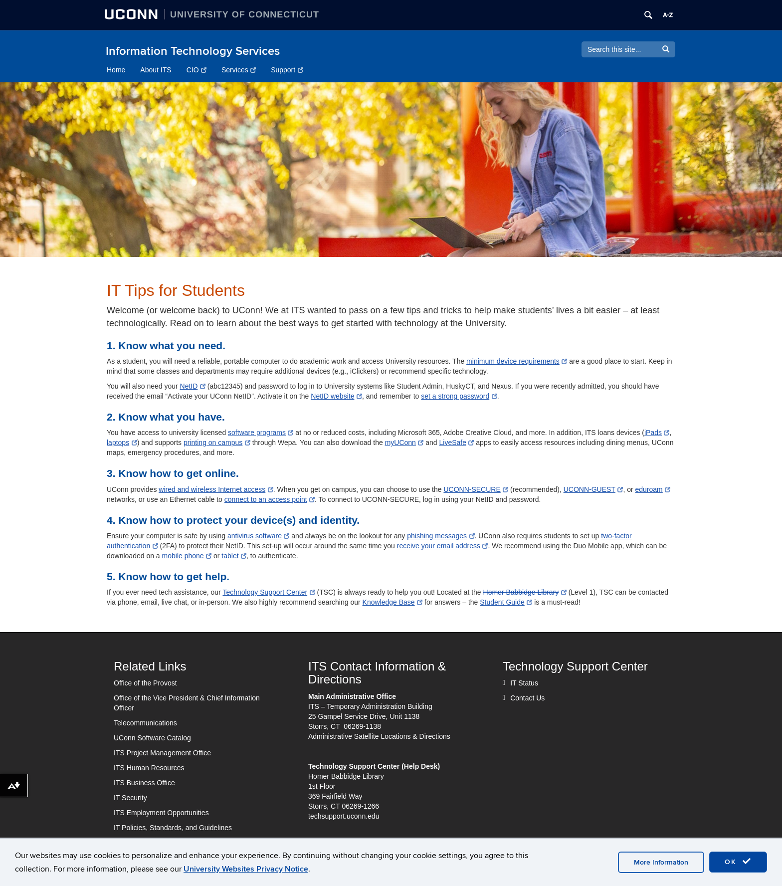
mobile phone (187, 556)
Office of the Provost (145, 683)
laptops (122, 442)
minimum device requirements (516, 361)
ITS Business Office (144, 783)
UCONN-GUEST (593, 489)
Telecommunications (145, 723)
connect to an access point (269, 499)
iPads (657, 433)
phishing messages (440, 536)
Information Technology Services (193, 51)
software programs (260, 433)
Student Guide (506, 602)
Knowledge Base (393, 602)
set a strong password (459, 396)
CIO (196, 70)
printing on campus (217, 442)
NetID (192, 386)
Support (287, 70)
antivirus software (258, 536)
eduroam (653, 489)
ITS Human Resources (149, 768)
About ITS (155, 70)
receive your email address (442, 546)
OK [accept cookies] (738, 861)
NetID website (336, 396)
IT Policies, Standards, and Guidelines (173, 828)
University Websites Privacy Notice (246, 869)
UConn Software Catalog (152, 738)
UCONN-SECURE (475, 489)
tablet (233, 556)
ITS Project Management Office (162, 753)
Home (116, 70)
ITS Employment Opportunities (161, 813)
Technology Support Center (268, 592)
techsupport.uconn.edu (343, 816)
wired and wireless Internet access (216, 489)
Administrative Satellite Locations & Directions (379, 736)
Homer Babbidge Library (525, 592)
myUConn (404, 442)
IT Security (130, 798)
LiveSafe (456, 442)
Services (238, 70)
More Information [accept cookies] (661, 862)
